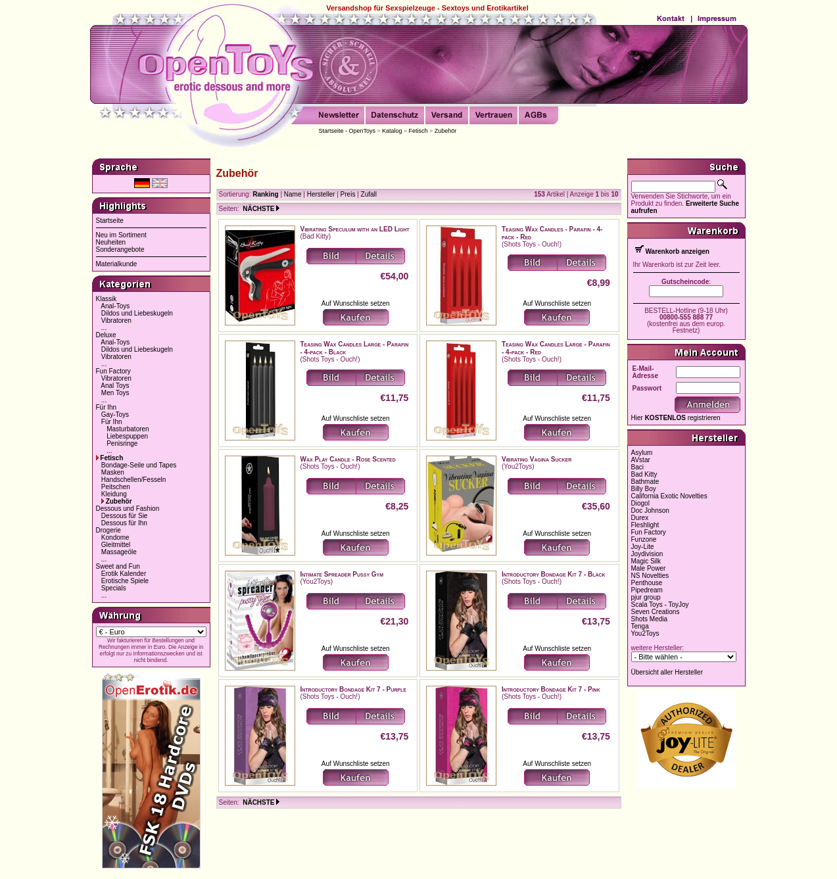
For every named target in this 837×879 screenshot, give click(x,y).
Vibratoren (116, 320)
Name (293, 194)
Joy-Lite (642, 546)
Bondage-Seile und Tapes (138, 465)
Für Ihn (106, 407)
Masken (112, 472)
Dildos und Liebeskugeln (137, 313)
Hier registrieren (676, 417)
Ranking (265, 194)
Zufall (369, 194)
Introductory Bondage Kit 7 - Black (554, 574)
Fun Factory (113, 371)
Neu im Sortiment (121, 235)
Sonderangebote (120, 249)
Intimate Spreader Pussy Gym (342, 574)
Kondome (115, 537)
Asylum (642, 452)
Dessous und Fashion (128, 508)
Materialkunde (116, 264)
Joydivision (647, 554)
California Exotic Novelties (669, 496)
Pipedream (647, 590)
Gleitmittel (115, 544)
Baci (637, 467)
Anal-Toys (115, 306)
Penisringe (122, 443)
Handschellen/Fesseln (133, 479)
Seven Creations (655, 611)
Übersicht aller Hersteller (667, 672)
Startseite (110, 220)
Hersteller (321, 194)
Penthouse (647, 582)
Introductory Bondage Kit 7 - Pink (551, 689)
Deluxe (106, 335)
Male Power (648, 568)
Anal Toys (115, 385)
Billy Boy (643, 488)
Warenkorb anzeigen (677, 251)
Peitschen (115, 486)
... (104, 327)
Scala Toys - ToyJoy (660, 604)
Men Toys (115, 392)
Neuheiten (111, 242)
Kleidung (114, 494)
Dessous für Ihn (124, 523)
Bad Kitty (644, 474)
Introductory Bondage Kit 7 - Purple (353, 689)
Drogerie (108, 530)
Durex (640, 517)
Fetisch (418, 131)
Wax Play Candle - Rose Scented (348, 459)
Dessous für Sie (124, 515)
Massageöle (119, 552)
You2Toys (645, 633)
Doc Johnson (650, 510)
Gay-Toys (115, 414)
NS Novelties (650, 575)
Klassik (106, 298)
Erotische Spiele (125, 580)
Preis (348, 194)
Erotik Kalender (123, 573)
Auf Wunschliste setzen (356, 303)
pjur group (646, 597)
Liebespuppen (127, 436)
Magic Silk (646, 561)
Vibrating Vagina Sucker (536, 459)
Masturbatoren (128, 429)
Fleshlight (645, 525)
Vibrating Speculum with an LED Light (355, 229)
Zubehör (446, 131)
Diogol (640, 503)
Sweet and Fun (118, 566)
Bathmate (645, 481)
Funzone (644, 539)
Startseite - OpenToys (347, 131)
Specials (113, 588)
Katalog (392, 131)
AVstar (640, 459)
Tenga (640, 626)
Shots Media (649, 619)
